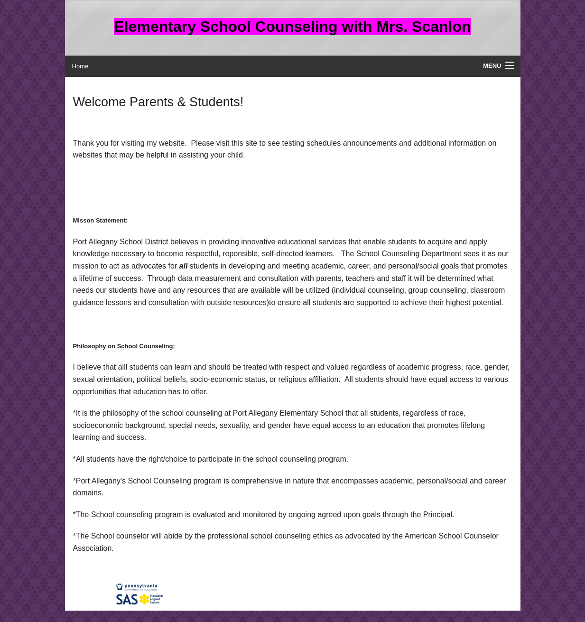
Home (80, 66)
